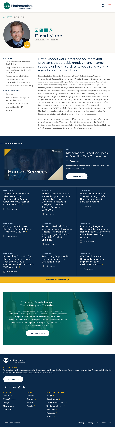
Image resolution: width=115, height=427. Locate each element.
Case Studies (53, 399)
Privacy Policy (92, 423)
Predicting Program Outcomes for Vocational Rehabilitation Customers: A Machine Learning (95, 231)
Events (31, 402)
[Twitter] (5, 387)
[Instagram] (19, 387)
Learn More (77, 176)
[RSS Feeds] (23, 387)
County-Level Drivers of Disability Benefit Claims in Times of (18, 229)
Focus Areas (10, 399)
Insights (8, 402)
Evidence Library (55, 406)
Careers (31, 395)
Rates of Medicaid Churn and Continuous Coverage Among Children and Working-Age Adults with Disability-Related (57, 233)
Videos (50, 416)
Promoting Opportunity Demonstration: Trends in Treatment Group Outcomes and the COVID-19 (18, 261)
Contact (31, 399)
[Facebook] (10, 387)
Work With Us (37, 333)
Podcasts (51, 413)
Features (51, 409)
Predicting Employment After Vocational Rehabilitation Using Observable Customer (17, 199)
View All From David (57, 280)
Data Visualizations (56, 402)
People (31, 406)
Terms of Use (106, 423)
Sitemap (81, 423)
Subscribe (13, 379)
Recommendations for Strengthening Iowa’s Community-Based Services (93, 197)
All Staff (7, 17)
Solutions (8, 409)
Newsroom (9, 406)
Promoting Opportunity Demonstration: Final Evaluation (55, 259)
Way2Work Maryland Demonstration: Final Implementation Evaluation (92, 260)
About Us (8, 395)
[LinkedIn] (14, 387)
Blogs (50, 395)
